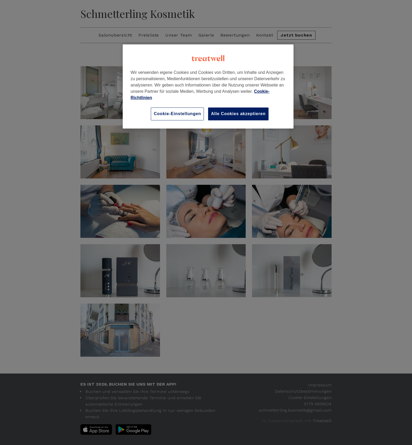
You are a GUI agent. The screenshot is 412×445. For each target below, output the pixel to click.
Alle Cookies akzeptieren (238, 113)
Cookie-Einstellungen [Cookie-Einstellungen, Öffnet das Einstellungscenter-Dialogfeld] (177, 113)
